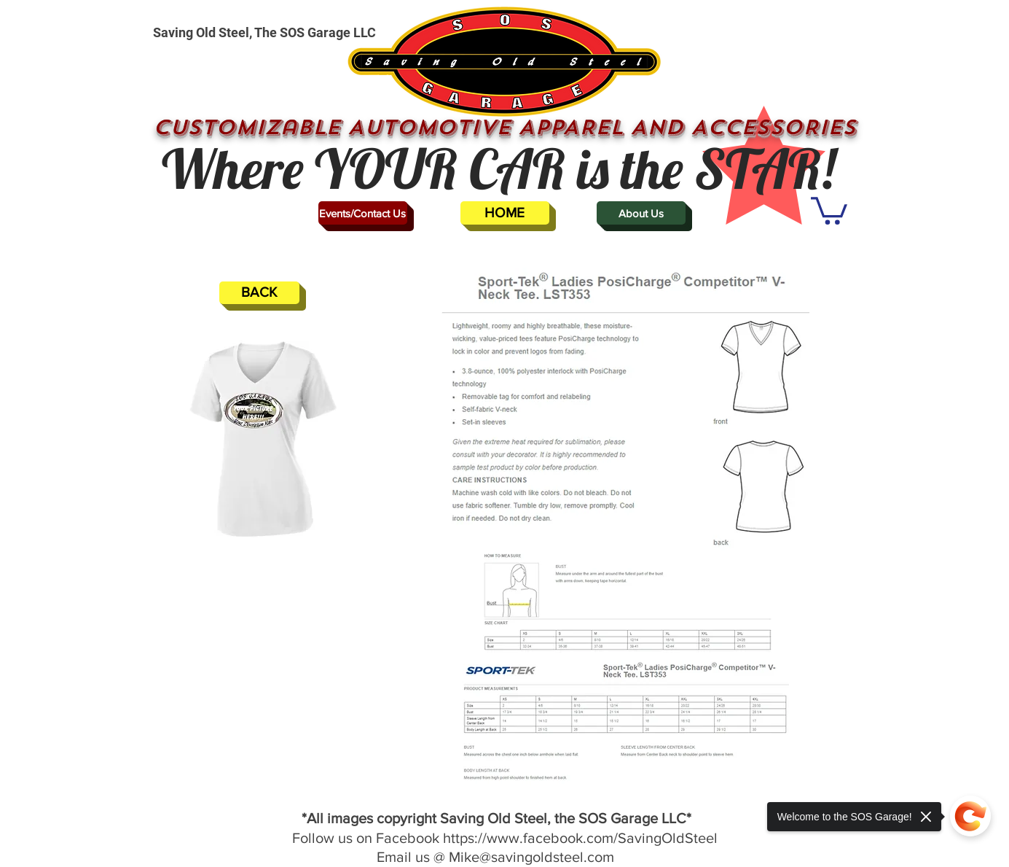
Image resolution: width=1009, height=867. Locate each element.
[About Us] (641, 213)
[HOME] (504, 213)
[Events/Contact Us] (362, 213)
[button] (829, 209)
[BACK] (259, 292)
